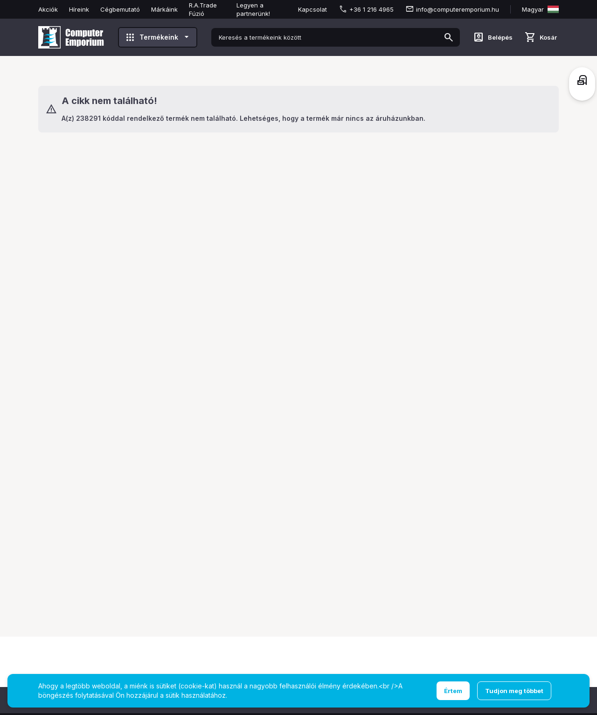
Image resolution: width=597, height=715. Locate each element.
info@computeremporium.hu (457, 9)
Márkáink (164, 9)
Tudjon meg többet (514, 690)
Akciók (48, 9)
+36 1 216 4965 (371, 9)
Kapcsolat (312, 9)
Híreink (79, 9)
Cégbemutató (120, 9)
